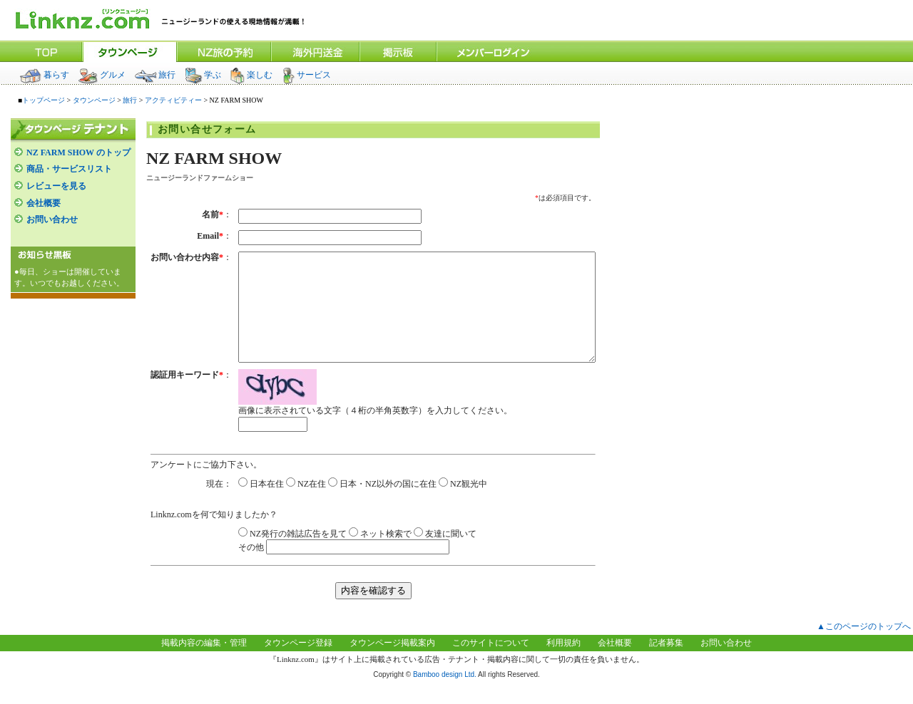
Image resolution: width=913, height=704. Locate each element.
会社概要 (43, 203)
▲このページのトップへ (864, 648)
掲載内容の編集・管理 (204, 664)
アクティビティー (173, 100)
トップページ (43, 100)
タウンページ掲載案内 (392, 664)
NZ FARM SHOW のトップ (78, 152)
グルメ (102, 75)
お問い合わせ (52, 219)
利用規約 (563, 664)
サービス (306, 75)
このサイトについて (490, 664)
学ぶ (202, 75)
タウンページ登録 (298, 664)
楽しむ (251, 75)
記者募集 (666, 664)
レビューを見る (56, 186)
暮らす (44, 75)
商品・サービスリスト (69, 169)
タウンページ (94, 100)
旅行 (154, 75)
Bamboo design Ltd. (444, 696)
